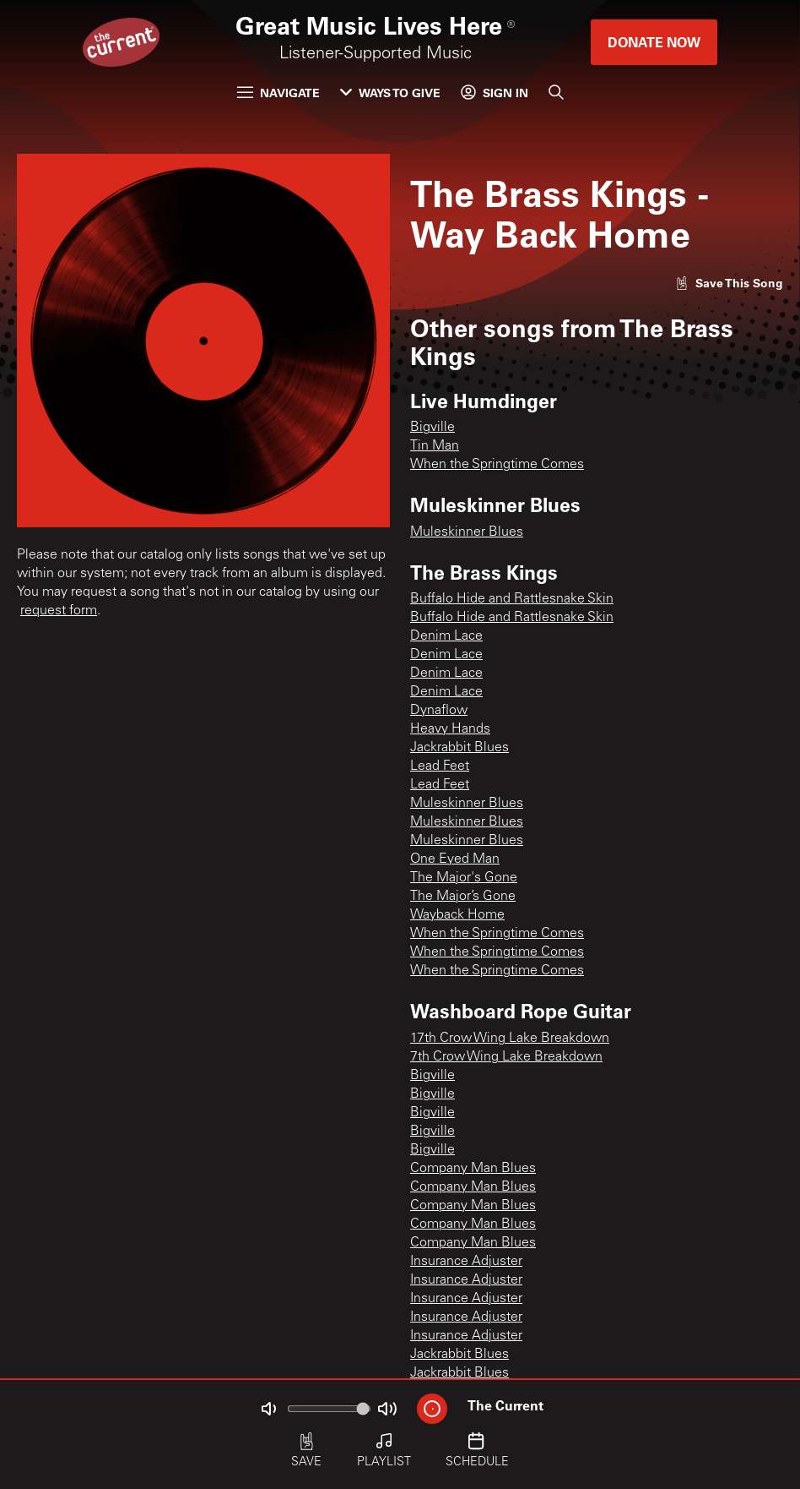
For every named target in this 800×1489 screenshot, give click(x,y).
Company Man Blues (473, 1168)
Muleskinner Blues (466, 532)
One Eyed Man (455, 859)
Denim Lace (446, 636)
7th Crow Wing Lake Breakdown (506, 1057)
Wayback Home (457, 915)
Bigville (432, 427)
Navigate (278, 93)
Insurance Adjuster (466, 1261)
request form (58, 611)
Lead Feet (439, 766)
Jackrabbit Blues (459, 748)
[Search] (556, 92)
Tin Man (434, 446)
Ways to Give (390, 93)
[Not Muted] (268, 1409)
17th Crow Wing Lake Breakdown (509, 1038)
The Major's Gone (463, 878)
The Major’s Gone (463, 896)
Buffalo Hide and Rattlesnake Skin (512, 599)
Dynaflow (439, 710)
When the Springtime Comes (497, 465)
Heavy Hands (450, 729)
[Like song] (729, 282)
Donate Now (654, 42)
